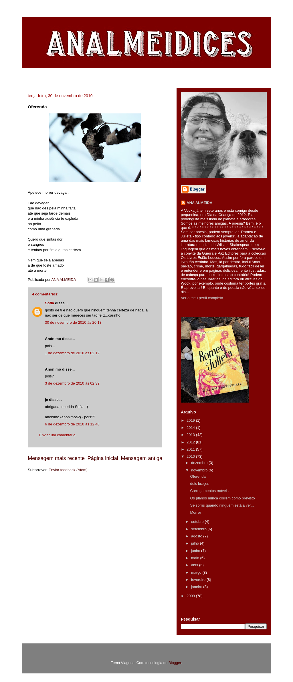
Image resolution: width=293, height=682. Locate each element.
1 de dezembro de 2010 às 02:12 (72, 353)
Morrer (195, 512)
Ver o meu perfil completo (202, 298)
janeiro (197, 587)
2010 (191, 456)
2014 (191, 427)
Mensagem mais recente (56, 458)
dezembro (200, 463)
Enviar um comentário (57, 435)
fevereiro (199, 579)
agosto (197, 536)
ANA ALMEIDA (199, 203)
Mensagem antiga (141, 458)
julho (195, 543)
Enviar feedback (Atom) (68, 470)
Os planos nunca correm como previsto (222, 498)
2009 (191, 596)
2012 (191, 442)
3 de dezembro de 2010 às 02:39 (72, 383)
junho (196, 551)
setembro (199, 529)
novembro (200, 470)
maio (195, 558)
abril (195, 565)
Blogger (175, 663)
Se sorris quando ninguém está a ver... (222, 505)
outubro (198, 521)
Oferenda (197, 476)
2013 (191, 435)
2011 (191, 449)
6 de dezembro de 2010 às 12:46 (72, 424)
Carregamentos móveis (209, 491)
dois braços (199, 483)
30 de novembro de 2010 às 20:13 (73, 322)
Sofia (49, 303)
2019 (191, 420)
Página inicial (103, 458)
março (197, 572)
